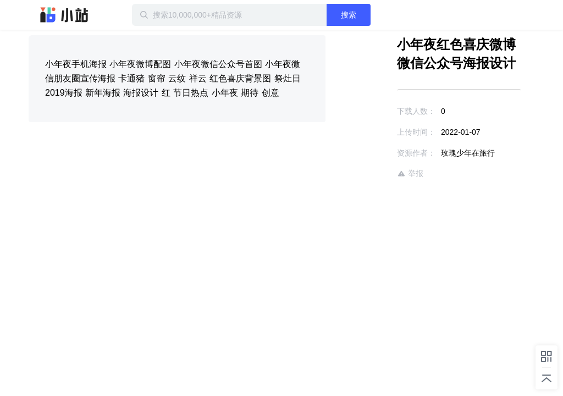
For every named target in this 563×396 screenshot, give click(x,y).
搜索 (348, 14)
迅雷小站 (64, 15)
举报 (410, 173)
